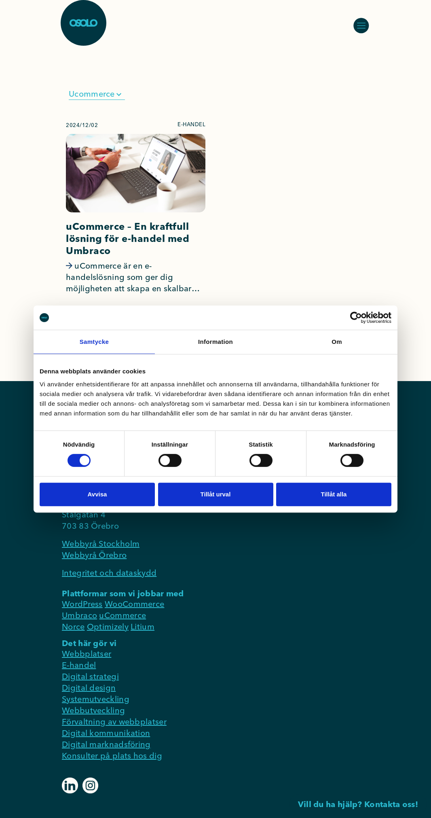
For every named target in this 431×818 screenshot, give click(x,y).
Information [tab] (215, 341)
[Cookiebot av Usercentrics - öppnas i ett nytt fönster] (356, 318)
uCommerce (122, 615)
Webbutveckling (93, 710)
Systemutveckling (95, 699)
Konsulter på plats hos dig (112, 755)
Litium (142, 626)
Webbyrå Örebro (94, 555)
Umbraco (79, 615)
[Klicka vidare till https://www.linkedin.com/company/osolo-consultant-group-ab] (71, 785)
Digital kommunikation (106, 733)
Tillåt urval (216, 494)
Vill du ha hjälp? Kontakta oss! (358, 804)
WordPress (82, 604)
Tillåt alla (334, 494)
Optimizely (108, 626)
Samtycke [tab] (94, 341)
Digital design (89, 687)
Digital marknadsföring (106, 744)
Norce (73, 626)
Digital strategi (90, 676)
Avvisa (97, 494)
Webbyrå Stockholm (100, 543)
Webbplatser (86, 653)
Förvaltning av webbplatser (114, 721)
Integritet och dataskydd (109, 573)
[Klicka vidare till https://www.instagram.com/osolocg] (90, 785)
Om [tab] (337, 341)
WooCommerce (134, 604)
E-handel (79, 665)
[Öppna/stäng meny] (361, 25)
